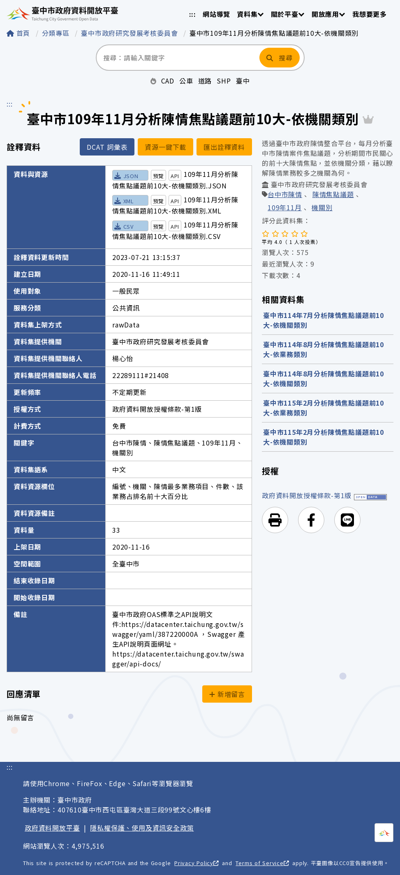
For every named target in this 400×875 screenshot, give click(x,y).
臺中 (243, 81)
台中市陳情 (285, 195)
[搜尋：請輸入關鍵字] (177, 58)
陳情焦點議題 (333, 195)
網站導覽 (216, 14)
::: (192, 14)
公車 (186, 81)
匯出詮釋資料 (224, 147)
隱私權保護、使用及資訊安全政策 (142, 828)
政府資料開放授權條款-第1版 (306, 495)
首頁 (19, 33)
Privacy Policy (196, 863)
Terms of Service (262, 863)
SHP (224, 81)
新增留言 (227, 694)
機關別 (322, 208)
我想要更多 (369, 14)
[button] (275, 520)
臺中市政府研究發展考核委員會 (130, 33)
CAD (167, 81)
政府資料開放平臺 (52, 828)
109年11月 (285, 208)
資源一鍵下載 (165, 147)
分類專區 (57, 33)
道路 (205, 81)
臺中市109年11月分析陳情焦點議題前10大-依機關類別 (274, 33)
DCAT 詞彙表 (107, 147)
